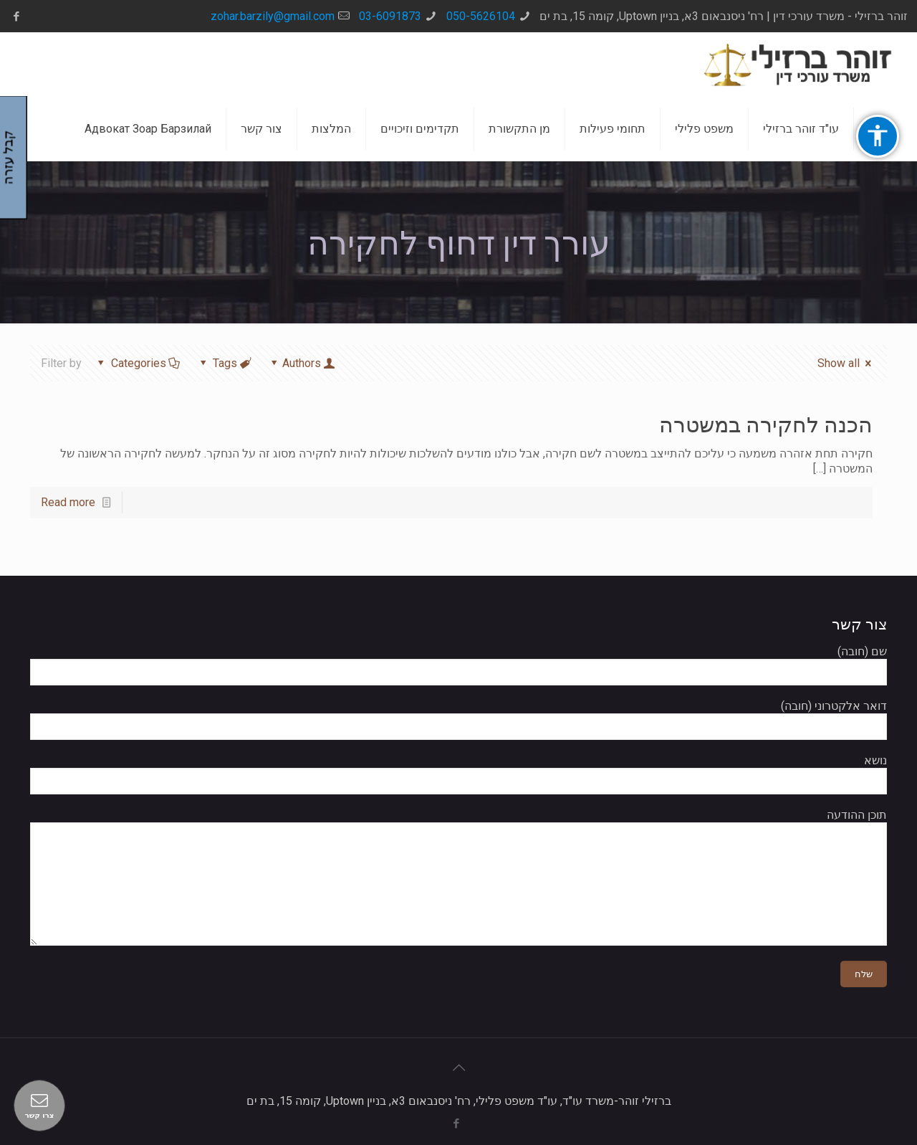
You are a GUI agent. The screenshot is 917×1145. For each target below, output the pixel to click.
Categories (137, 363)
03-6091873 (390, 16)
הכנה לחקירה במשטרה (766, 424)
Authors (302, 363)
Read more (68, 502)
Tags (224, 363)
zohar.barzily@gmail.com (273, 16)
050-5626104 (480, 16)
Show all (846, 363)
